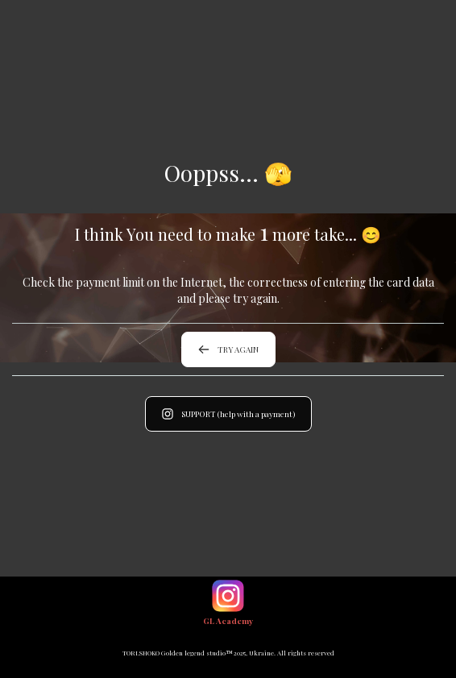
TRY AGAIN (228, 349)
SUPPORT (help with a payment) (228, 414)
